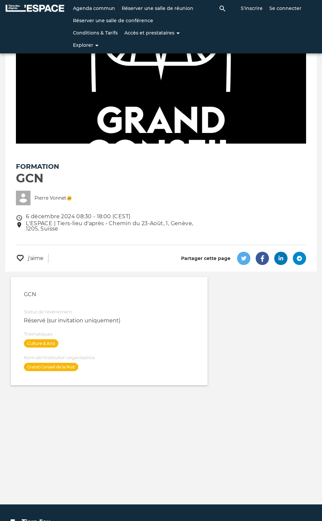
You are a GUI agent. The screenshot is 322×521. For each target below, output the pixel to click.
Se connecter (285, 8)
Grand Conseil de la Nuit (51, 366)
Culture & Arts (41, 343)
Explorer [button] (85, 45)
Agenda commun (94, 8)
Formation (37, 166)
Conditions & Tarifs (95, 33)
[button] (243, 258)
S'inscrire (252, 8)
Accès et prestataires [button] (152, 33)
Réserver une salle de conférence (113, 21)
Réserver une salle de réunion (157, 8)
